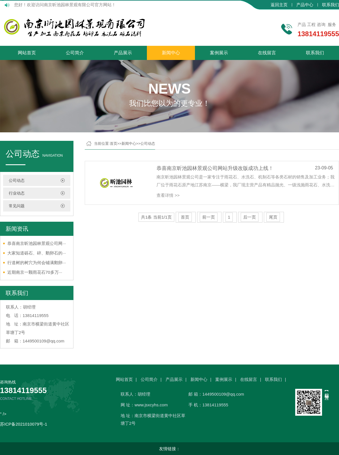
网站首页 (27, 52)
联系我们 (330, 5)
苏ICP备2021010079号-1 (23, 424)
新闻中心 (171, 52)
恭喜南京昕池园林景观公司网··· (36, 243)
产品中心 (304, 5)
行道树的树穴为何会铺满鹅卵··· (36, 262)
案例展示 (219, 52)
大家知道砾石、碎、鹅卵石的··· (36, 253)
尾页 (273, 217)
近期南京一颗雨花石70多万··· (34, 272)
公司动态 (17, 180)
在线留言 (267, 52)
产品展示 (123, 52)
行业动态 (17, 193)
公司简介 (75, 52)
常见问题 (17, 206)
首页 (113, 143)
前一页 (208, 217)
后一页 (249, 217)
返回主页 (279, 5)
